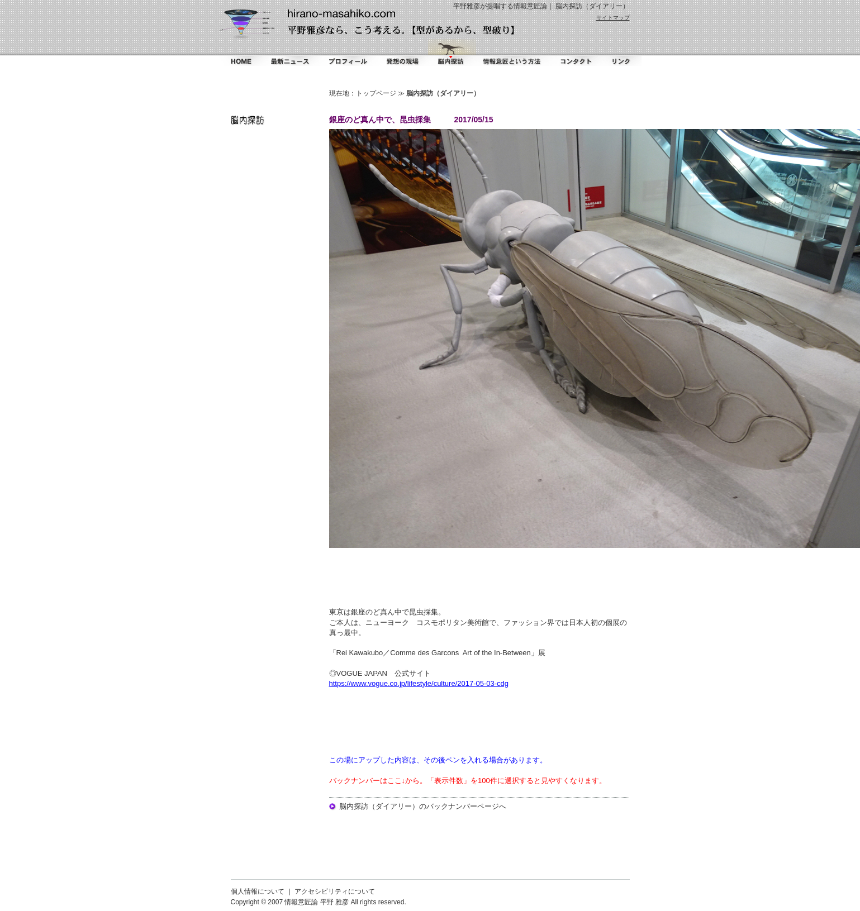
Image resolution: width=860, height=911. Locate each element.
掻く (402, 52)
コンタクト (574, 52)
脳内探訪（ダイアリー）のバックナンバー (408, 806)
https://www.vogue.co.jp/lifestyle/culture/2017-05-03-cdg (419, 683)
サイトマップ (613, 18)
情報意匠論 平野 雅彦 (316, 902)
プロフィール (348, 52)
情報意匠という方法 (512, 52)
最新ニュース (290, 52)
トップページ (376, 93)
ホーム (240, 52)
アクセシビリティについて (334, 891)
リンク (620, 52)
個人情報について (257, 891)
